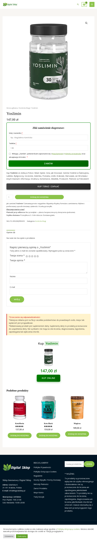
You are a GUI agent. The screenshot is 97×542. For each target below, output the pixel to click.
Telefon (13, 143)
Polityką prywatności (73, 154)
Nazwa (12, 276)
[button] (78, 4)
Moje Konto (39, 496)
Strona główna (12, 108)
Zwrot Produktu (40, 492)
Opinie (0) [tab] (10, 232)
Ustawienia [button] (9, 536)
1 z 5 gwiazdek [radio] (27, 256)
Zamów (48, 163)
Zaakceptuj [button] (22, 536)
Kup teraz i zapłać (48, 186)
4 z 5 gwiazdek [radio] (35, 256)
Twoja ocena (17, 255)
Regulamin (38, 479)
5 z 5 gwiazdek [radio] (38, 256)
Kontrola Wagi (24, 108)
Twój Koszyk (39, 500)
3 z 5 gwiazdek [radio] (32, 256)
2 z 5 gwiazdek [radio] (29, 256)
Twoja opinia (17, 260)
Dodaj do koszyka (39, 197)
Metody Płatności (41, 487)
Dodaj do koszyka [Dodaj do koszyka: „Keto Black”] (48, 437)
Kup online (48, 378)
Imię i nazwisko (16, 133)
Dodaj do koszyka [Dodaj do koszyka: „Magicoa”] (77, 435)
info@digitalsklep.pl (17, 494)
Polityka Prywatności (42, 471)
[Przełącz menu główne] (91, 4)
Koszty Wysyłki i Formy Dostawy (47, 483)
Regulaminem (57, 154)
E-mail (12, 287)
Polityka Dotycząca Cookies (45, 475)
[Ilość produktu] (9, 197)
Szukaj (89, 468)
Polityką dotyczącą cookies (68, 529)
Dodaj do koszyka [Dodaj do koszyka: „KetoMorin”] (19, 437)
